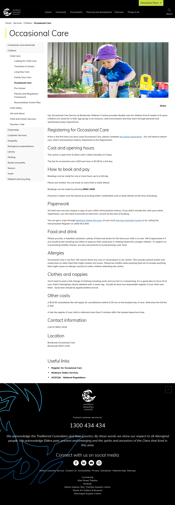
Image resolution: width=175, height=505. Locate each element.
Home (8, 23)
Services (120, 12)
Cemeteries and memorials (21, 45)
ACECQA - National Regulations (68, 377)
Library (11, 151)
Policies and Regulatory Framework (26, 95)
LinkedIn (83, 463)
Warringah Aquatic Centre (87, 493)
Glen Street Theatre (88, 480)
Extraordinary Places (151, 3)
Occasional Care (23, 82)
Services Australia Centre (129, 220)
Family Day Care (22, 77)
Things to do (133, 12)
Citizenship (13, 129)
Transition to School (24, 66)
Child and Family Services (23, 118)
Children (28, 23)
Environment (76, 12)
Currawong (87, 477)
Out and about (17, 113)
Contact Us (71, 470)
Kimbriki (87, 483)
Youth (10, 173)
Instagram (99, 463)
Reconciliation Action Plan (27, 102)
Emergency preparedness (21, 146)
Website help (119, 470)
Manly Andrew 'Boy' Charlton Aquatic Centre (87, 487)
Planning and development (99, 12)
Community (61, 12)
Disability (12, 140)
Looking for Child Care (25, 60)
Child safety (16, 108)
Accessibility (84, 470)
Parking (11, 157)
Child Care (15, 56)
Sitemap (131, 470)
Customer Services (17, 135)
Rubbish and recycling (19, 179)
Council (48, 12)
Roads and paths (16, 162)
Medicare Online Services (89, 220)
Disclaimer (105, 470)
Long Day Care (22, 71)
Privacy (95, 470)
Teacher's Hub (17, 124)
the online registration (131, 136)
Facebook (76, 463)
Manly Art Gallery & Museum (87, 490)
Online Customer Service (51, 470)
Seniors (11, 168)
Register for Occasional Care (66, 367)
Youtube (91, 463)
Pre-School (19, 88)
